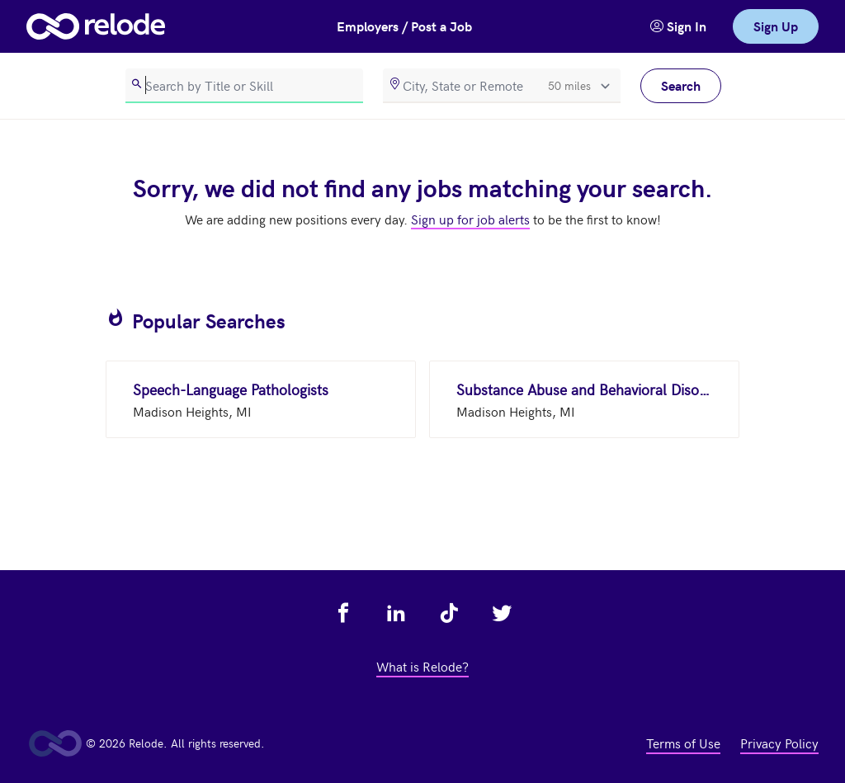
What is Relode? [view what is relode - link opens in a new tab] (422, 666)
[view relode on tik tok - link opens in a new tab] (448, 613)
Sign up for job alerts (470, 219)
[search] (244, 85)
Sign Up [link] (775, 26)
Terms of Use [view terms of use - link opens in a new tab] (683, 742)
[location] (502, 85)
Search (681, 85)
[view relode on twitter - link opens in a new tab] (501, 613)
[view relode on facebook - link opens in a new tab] (343, 613)
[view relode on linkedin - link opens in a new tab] (396, 613)
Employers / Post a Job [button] (404, 26)
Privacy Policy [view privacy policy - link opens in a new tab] (779, 742)
